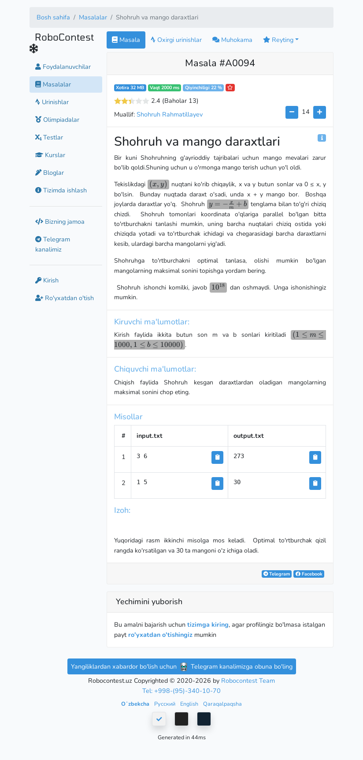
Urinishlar (52, 102)
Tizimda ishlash (61, 190)
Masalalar (93, 17)
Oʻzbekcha (136, 703)
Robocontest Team (248, 680)
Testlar (49, 137)
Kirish (47, 280)
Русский (165, 703)
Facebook (309, 574)
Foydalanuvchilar (63, 66)
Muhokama (232, 39)
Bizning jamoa (60, 221)
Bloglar (49, 172)
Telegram (276, 574)
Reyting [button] (278, 39)
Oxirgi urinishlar (176, 39)
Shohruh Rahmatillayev (170, 114)
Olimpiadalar (57, 119)
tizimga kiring (208, 624)
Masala (126, 39)
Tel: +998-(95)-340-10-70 (181, 690)
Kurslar (50, 154)
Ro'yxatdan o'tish (64, 297)
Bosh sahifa (53, 17)
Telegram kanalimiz (52, 244)
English (190, 703)
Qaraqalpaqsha (222, 703)
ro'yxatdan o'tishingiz (160, 634)
